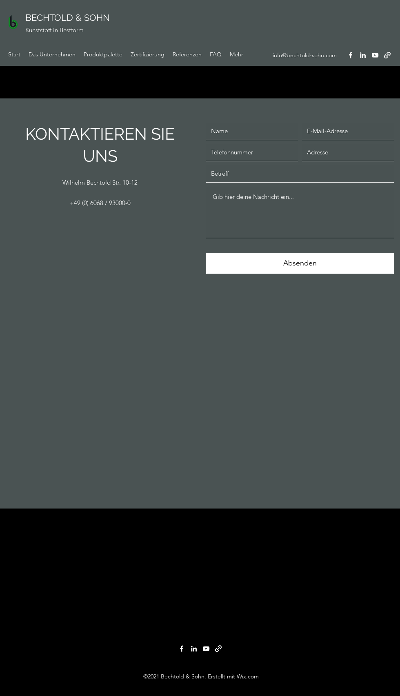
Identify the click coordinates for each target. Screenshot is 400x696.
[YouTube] (375, 55)
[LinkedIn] (363, 55)
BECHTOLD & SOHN (67, 17)
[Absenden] (300, 263)
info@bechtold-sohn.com (305, 55)
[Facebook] (351, 55)
